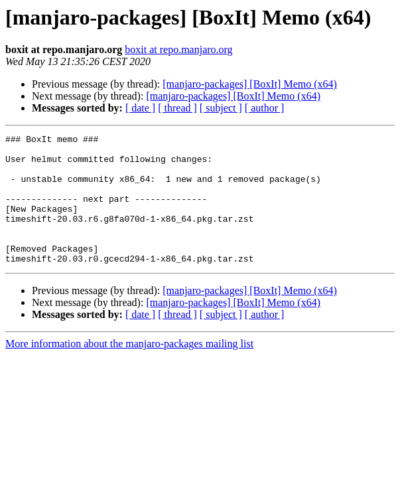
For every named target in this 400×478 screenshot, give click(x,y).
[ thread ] (177, 108)
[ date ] (140, 108)
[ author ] (265, 108)
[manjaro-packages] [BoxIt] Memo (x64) (250, 84)
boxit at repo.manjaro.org (178, 49)
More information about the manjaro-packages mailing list (129, 369)
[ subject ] (221, 108)
